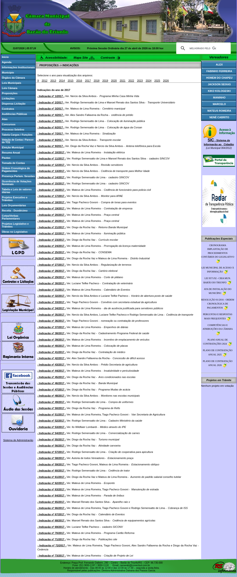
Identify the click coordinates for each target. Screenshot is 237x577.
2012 (44, 80)
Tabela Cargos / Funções (17, 134)
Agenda (6, 62)
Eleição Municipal (13, 147)
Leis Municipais (11, 82)
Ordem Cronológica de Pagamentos (16, 169)
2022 (131, 80)
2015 (70, 80)
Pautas (6, 157)
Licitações (8, 98)
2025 (157, 80)
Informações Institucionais (18, 67)
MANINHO (219, 97)
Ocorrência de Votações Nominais (16, 183)
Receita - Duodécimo (15, 210)
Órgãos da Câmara (13, 77)
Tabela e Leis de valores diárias (17, 191)
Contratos (8, 108)
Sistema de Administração (18, 440)
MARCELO (219, 104)
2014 (62, 80)
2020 (114, 80)
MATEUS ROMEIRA (219, 110)
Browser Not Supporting (118, 21)
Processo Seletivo (13, 129)
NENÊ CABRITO (219, 117)
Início (5, 57)
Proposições (9, 93)
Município (8, 72)
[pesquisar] (203, 48)
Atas (5, 119)
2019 (105, 80)
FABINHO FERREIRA (219, 71)
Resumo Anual (11, 152)
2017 (88, 80)
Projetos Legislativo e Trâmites (15, 225)
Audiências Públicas (14, 114)
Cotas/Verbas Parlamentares (11, 217)
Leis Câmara (9, 88)
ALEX (219, 64)
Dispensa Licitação (13, 103)
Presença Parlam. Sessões (18, 176)
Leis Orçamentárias (14, 205)
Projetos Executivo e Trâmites (14, 199)
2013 (53, 80)
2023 (140, 80)
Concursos (8, 124)
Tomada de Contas (13, 163)
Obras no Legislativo (15, 231)
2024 (148, 80)
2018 (96, 80)
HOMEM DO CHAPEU (219, 77)
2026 (166, 80)
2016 (79, 80)
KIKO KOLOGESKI (219, 90)
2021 (122, 80)
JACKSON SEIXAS (219, 84)
